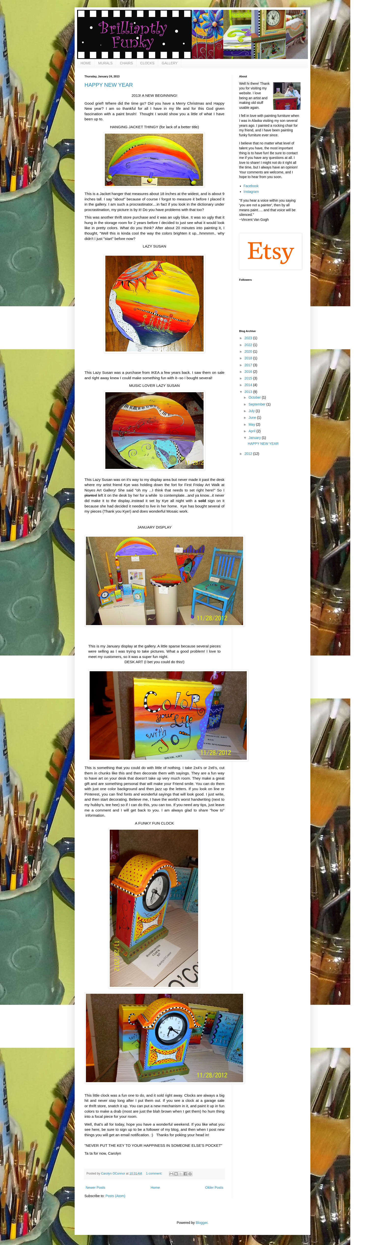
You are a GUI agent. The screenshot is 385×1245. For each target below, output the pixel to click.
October (255, 397)
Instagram (251, 192)
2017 (249, 365)
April (252, 431)
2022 (249, 345)
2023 (249, 338)
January (255, 438)
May (252, 424)
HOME (86, 63)
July (252, 411)
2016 (249, 372)
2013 (249, 392)
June (252, 418)
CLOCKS (147, 63)
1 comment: (154, 1173)
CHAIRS (126, 63)
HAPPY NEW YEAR (108, 85)
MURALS (105, 63)
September (257, 404)
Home (155, 1187)
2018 (249, 358)
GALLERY (170, 63)
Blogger (201, 1223)
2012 (249, 454)
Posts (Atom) (115, 1196)
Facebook (251, 186)
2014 (249, 385)
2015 (249, 378)
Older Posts (214, 1187)
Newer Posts (95, 1187)
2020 (249, 351)
